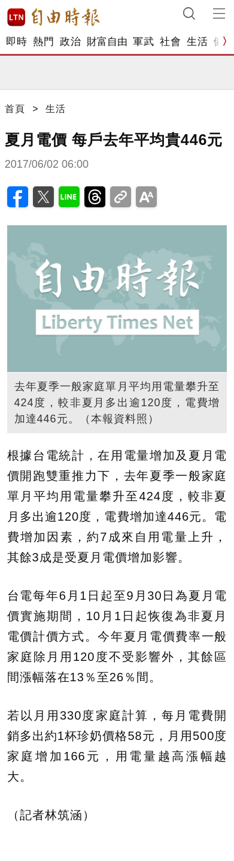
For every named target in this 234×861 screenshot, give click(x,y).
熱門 (43, 41)
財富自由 (107, 41)
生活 (197, 41)
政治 (70, 41)
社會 (170, 41)
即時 (16, 41)
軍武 (143, 41)
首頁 (15, 109)
